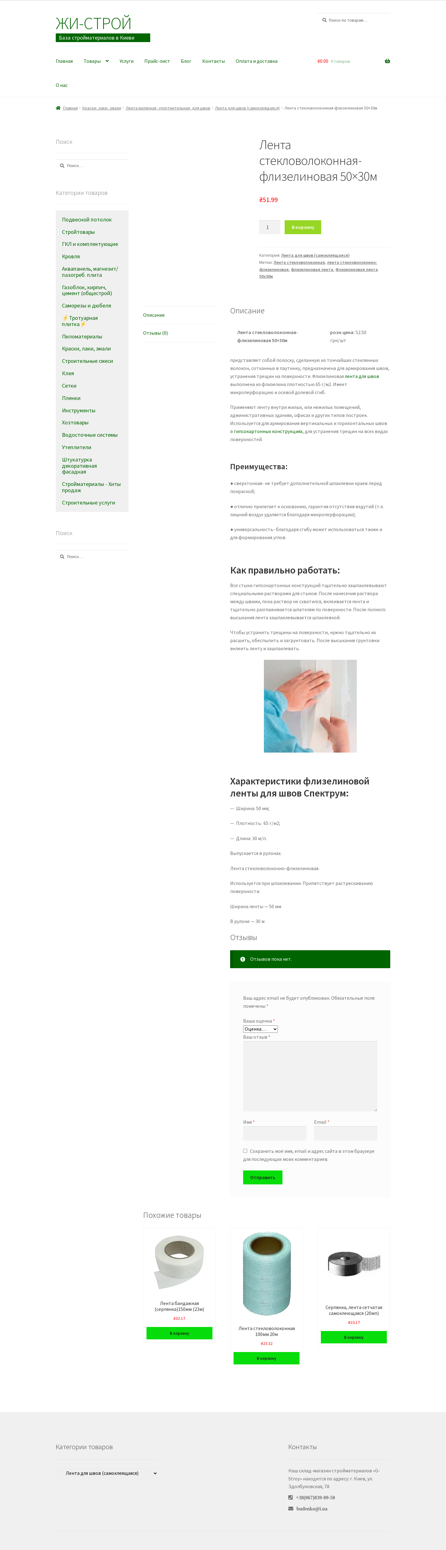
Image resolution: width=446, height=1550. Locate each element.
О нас (62, 85)
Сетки (69, 385)
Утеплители (76, 447)
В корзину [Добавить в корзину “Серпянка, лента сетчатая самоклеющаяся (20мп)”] (354, 1337)
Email (322, 1122)
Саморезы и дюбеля (86, 305)
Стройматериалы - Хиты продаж (91, 487)
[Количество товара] (269, 227)
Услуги (126, 61)
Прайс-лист (157, 61)
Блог (186, 61)
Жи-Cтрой (94, 23)
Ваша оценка (259, 1021)
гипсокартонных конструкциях (268, 431)
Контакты (213, 61)
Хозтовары (75, 422)
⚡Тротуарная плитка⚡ (80, 321)
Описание (154, 315)
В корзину (303, 227)
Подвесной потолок (87, 219)
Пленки (71, 397)
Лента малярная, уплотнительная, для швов (168, 108)
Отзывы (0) (155, 333)
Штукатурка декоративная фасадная (79, 465)
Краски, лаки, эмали (101, 108)
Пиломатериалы (82, 336)
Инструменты (78, 410)
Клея (68, 373)
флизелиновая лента (312, 269)
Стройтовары (78, 231)
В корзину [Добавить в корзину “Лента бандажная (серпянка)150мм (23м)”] (179, 1333)
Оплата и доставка (257, 61)
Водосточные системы (90, 434)
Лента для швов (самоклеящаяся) (247, 108)
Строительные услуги (88, 502)
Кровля (71, 256)
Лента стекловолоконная (299, 262)
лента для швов (362, 376)
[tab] (179, 315)
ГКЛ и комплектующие (90, 243)
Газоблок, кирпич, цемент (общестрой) (87, 290)
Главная (64, 61)
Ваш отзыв (256, 1037)
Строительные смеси (87, 360)
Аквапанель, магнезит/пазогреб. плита (90, 271)
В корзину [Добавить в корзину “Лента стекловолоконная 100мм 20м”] (266, 1358)
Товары (92, 61)
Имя (249, 1122)
